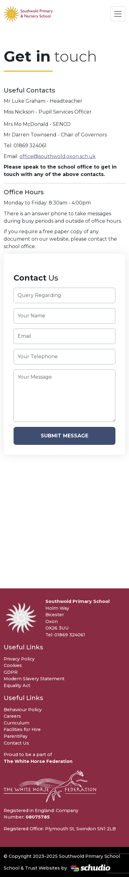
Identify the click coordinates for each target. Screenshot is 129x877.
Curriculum (16, 723)
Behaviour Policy (23, 709)
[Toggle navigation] (117, 13)
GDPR (11, 672)
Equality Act (17, 685)
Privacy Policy (19, 659)
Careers (12, 716)
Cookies (13, 665)
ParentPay (15, 736)
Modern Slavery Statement (34, 678)
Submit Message (64, 436)
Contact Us (16, 743)
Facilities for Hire (22, 729)
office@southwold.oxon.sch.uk (57, 156)
